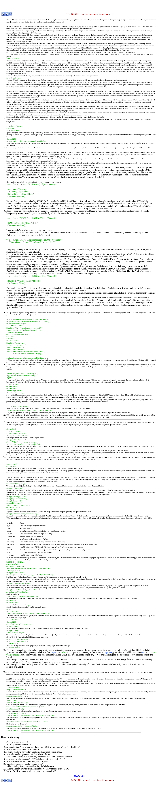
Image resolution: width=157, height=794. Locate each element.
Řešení (78, 776)
